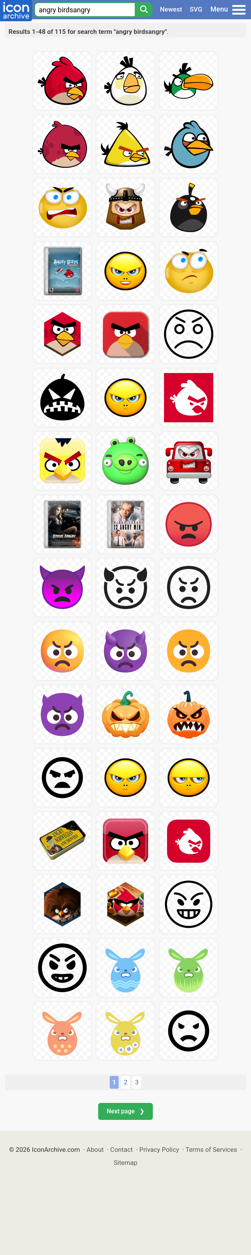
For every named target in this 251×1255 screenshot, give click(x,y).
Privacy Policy (159, 1149)
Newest (171, 9)
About (95, 1149)
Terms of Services (211, 1149)
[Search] (143, 9)
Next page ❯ (125, 1111)
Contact (121, 1149)
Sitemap (125, 1162)
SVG (196, 9)
